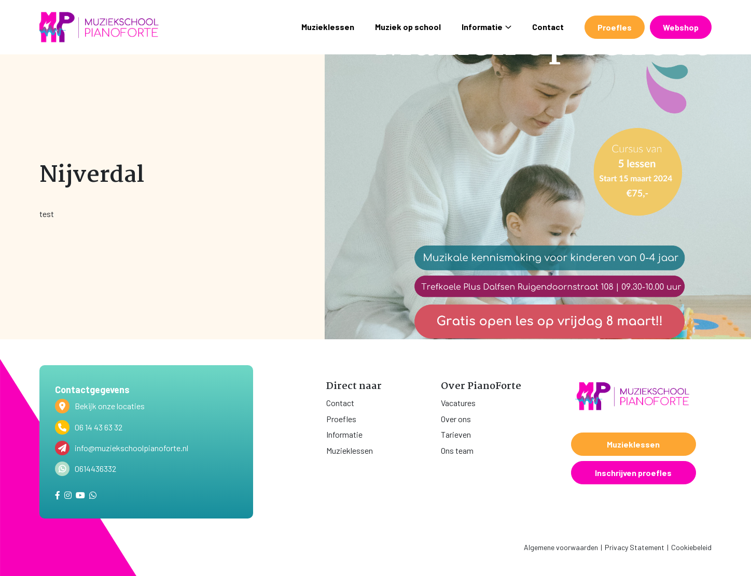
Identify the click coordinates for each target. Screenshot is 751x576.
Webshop (681, 27)
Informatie (486, 27)
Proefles (614, 27)
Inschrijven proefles (633, 473)
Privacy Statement (634, 547)
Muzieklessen (327, 27)
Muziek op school (408, 27)
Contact (548, 27)
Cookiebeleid (691, 547)
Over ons (456, 419)
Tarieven (456, 434)
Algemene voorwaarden (561, 547)
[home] (99, 27)
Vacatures (458, 403)
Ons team (457, 450)
